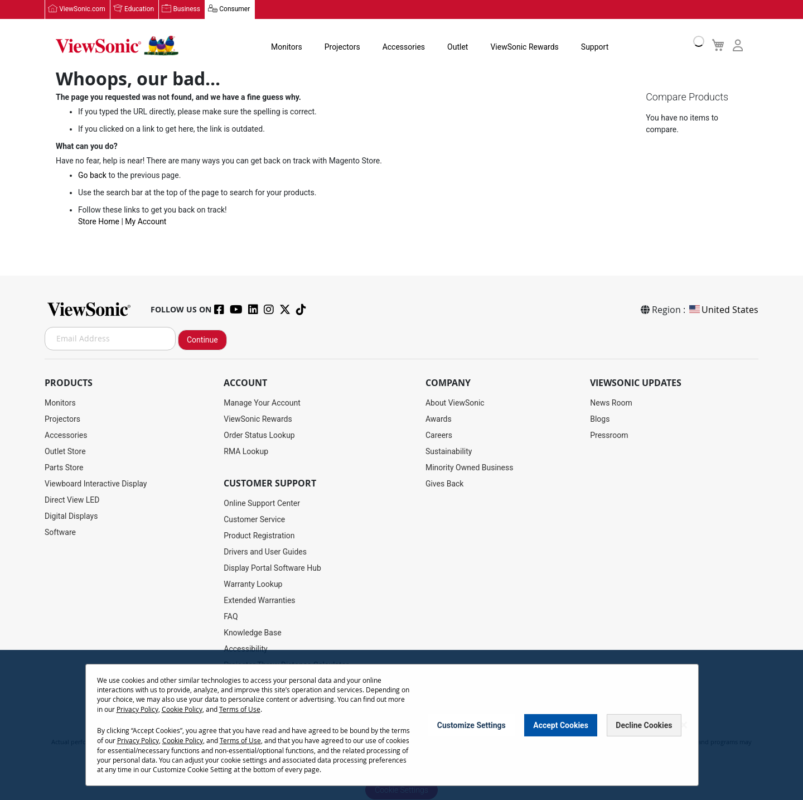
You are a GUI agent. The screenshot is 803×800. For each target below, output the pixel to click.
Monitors (280, 46)
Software (60, 532)
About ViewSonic (455, 402)
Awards (438, 419)
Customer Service (254, 519)
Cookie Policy (182, 709)
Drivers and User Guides (265, 551)
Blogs (599, 419)
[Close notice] (684, 725)
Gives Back (444, 483)
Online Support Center (262, 503)
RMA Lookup (246, 451)
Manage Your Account (262, 402)
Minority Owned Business (469, 467)
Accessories (397, 46)
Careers (438, 435)
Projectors (336, 46)
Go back (92, 176)
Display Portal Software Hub (272, 567)
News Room (611, 402)
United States (723, 309)
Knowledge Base (252, 632)
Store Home (98, 222)
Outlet (451, 46)
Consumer (234, 9)
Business (186, 9)
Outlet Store (65, 451)
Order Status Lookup (259, 435)
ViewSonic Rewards (518, 46)
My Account (145, 222)
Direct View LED (72, 499)
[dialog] (401, 725)
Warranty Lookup (253, 584)
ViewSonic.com (82, 9)
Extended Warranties (259, 600)
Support (588, 46)
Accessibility (245, 648)
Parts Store (64, 467)
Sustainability (448, 451)
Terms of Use (239, 709)
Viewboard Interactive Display (96, 483)
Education (139, 9)
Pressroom (609, 435)
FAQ (231, 616)
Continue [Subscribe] (202, 339)
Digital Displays (71, 516)
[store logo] (117, 46)
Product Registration (259, 535)
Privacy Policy (137, 709)
